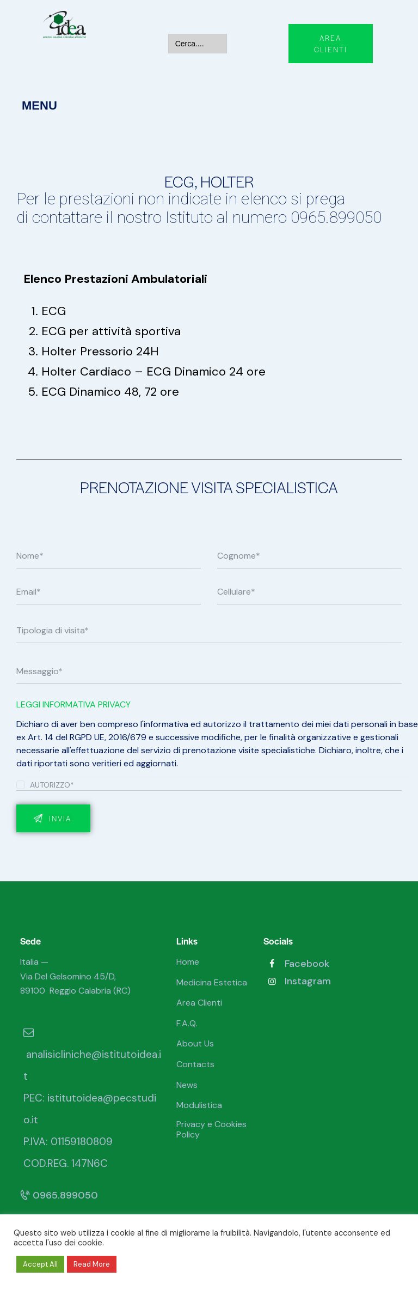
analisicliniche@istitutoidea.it (92, 1054)
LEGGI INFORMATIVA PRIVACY (73, 704)
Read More (91, 1264)
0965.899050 (59, 1195)
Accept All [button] (40, 1264)
